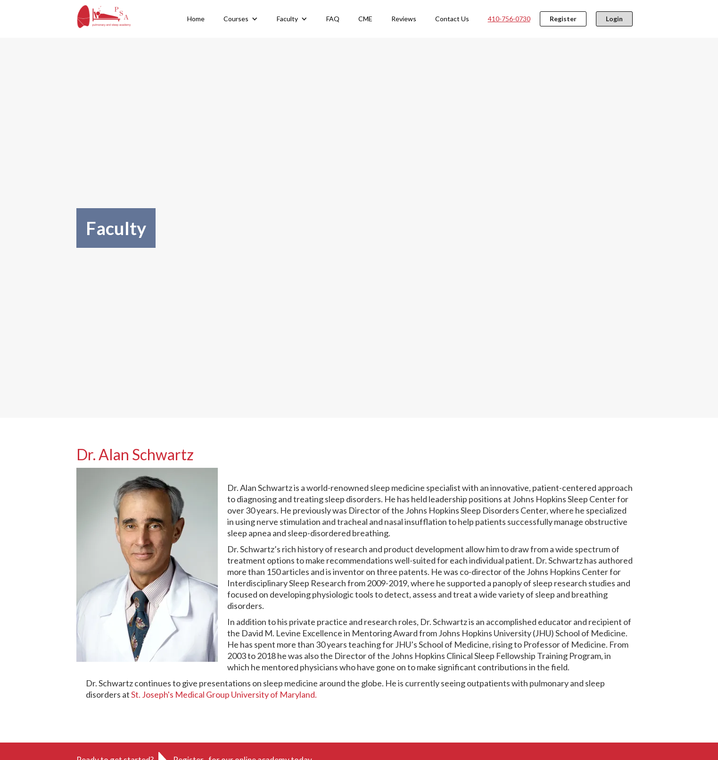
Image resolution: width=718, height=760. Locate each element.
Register (563, 19)
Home (196, 19)
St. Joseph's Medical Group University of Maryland (223, 694)
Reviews (403, 19)
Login (614, 19)
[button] (240, 19)
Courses (235, 19)
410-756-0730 (509, 19)
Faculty (287, 19)
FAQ (332, 19)
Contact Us (452, 19)
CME (365, 19)
